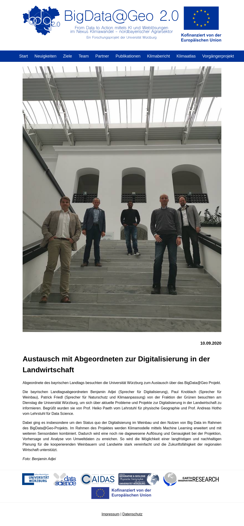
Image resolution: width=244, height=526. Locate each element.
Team (84, 56)
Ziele (67, 56)
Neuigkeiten (45, 56)
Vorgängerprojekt (218, 56)
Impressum (110, 514)
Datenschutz (132, 514)
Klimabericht (158, 56)
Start (23, 56)
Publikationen (127, 56)
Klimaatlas (186, 56)
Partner (102, 56)
